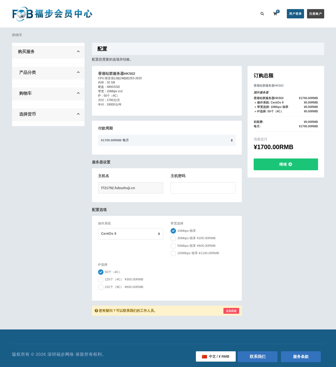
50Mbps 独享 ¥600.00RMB (193, 246)
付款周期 (105, 128)
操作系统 (104, 223)
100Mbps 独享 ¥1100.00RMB (195, 253)
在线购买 (144, 14)
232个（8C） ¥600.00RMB (120, 287)
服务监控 (207, 14)
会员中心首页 (121, 14)
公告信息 (167, 14)
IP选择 (102, 264)
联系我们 (246, 14)
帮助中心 (187, 14)
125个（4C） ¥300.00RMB (120, 279)
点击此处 (231, 310)
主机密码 (178, 176)
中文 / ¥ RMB (215, 356)
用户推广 (226, 14)
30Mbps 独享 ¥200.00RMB (193, 238)
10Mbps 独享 (183, 231)
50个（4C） (110, 272)
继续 (285, 164)
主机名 (103, 176)
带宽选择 (177, 223)
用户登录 (295, 13)
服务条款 (301, 356)
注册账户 (315, 13)
